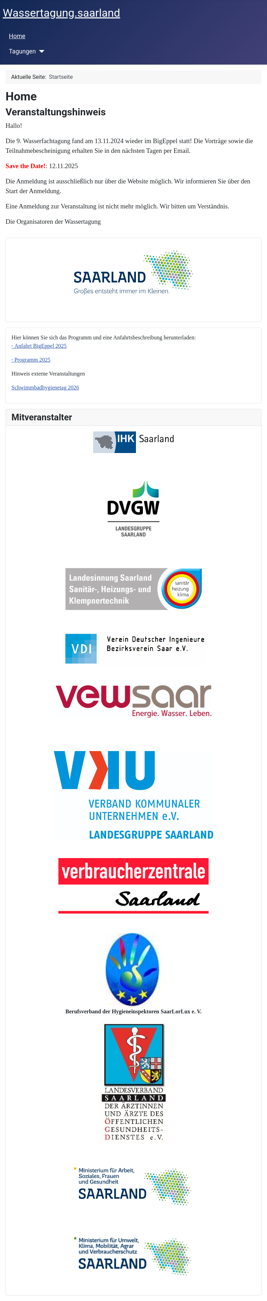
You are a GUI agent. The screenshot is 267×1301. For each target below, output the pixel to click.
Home (17, 36)
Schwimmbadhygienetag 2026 (45, 387)
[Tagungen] (40, 51)
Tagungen (22, 51)
